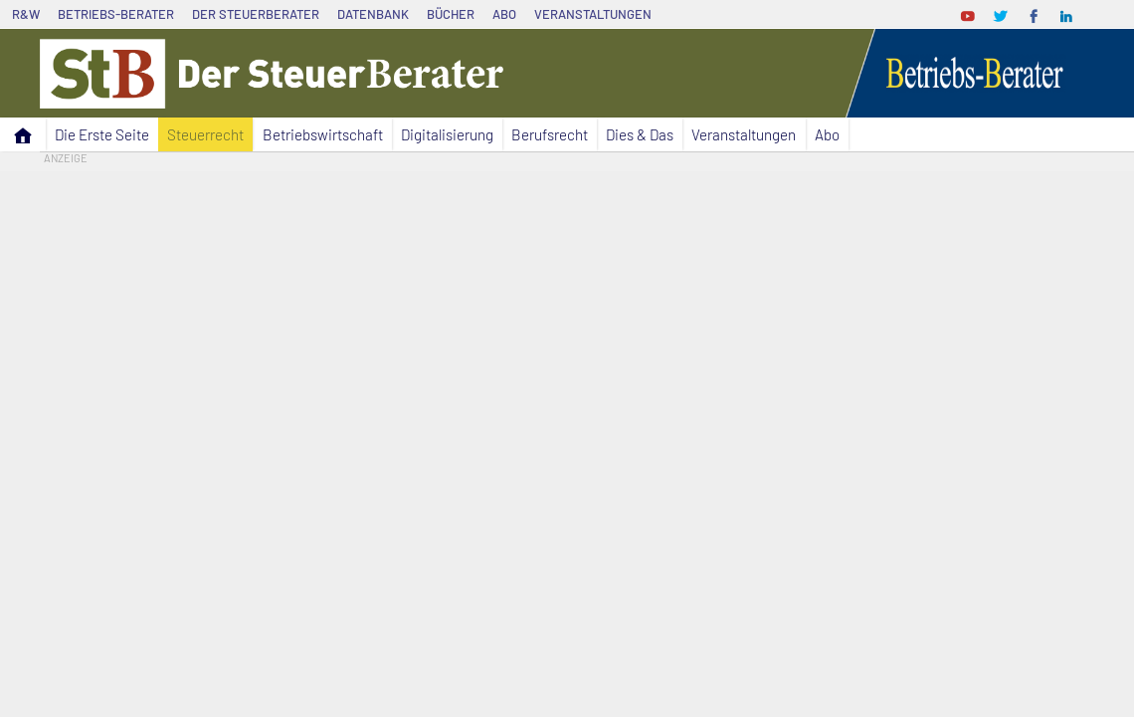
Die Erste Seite (102, 134)
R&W (26, 14)
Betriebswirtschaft (323, 134)
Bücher (450, 14)
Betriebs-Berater (116, 14)
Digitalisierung (447, 134)
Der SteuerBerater (255, 14)
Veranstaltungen (593, 14)
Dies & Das (639, 134)
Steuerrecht (205, 134)
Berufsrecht (549, 134)
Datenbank (373, 14)
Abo (504, 14)
